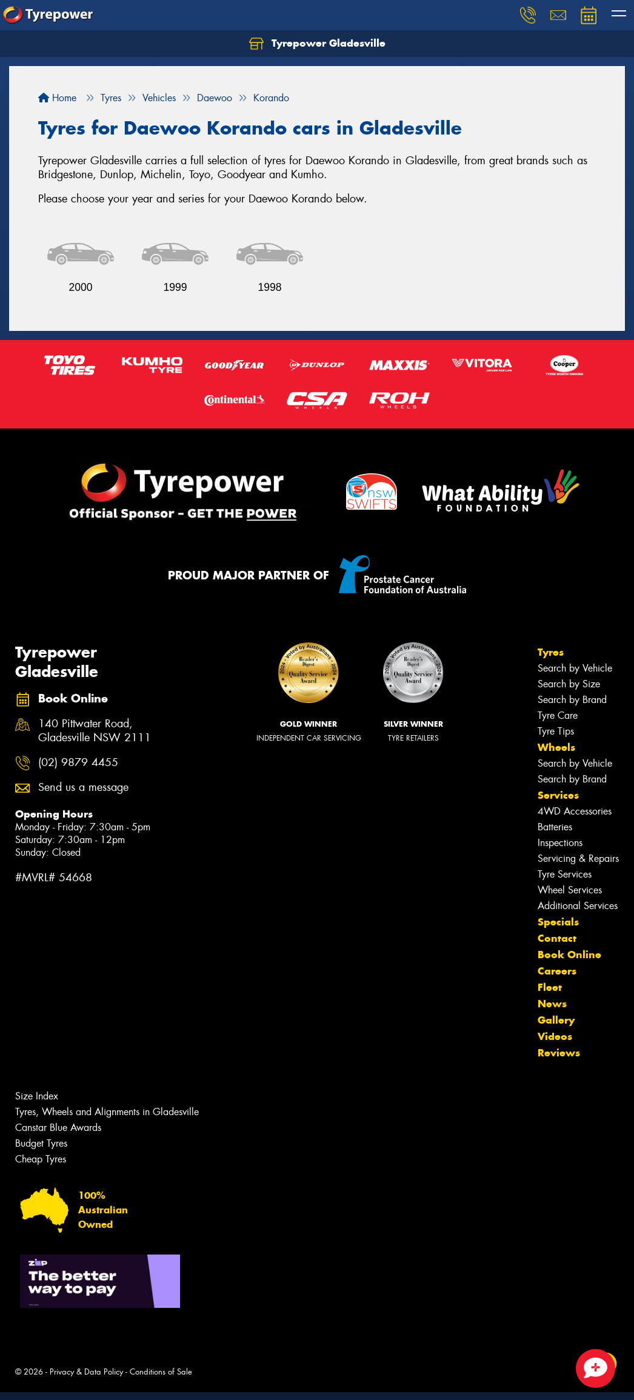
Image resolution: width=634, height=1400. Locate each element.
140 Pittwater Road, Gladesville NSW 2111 (94, 731)
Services (558, 795)
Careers (557, 971)
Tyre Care (558, 715)
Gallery (556, 1020)
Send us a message (83, 788)
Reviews (559, 1052)
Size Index (36, 1096)
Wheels (556, 747)
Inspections (560, 842)
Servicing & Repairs (578, 858)
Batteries (555, 827)
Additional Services (578, 905)
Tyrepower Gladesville (317, 43)
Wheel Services (570, 890)
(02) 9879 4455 (78, 763)
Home (57, 98)
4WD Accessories (575, 811)
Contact (557, 938)
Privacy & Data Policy (86, 1372)
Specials (558, 921)
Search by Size (569, 684)
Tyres (551, 652)
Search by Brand (572, 699)
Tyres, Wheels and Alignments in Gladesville (107, 1111)
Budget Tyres (41, 1143)
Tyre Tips (556, 731)
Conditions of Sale (161, 1372)
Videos (555, 1036)
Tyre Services (565, 874)
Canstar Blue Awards (58, 1127)
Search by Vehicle (575, 668)
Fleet (550, 987)
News (552, 1003)
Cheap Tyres (40, 1159)
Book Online (569, 954)
